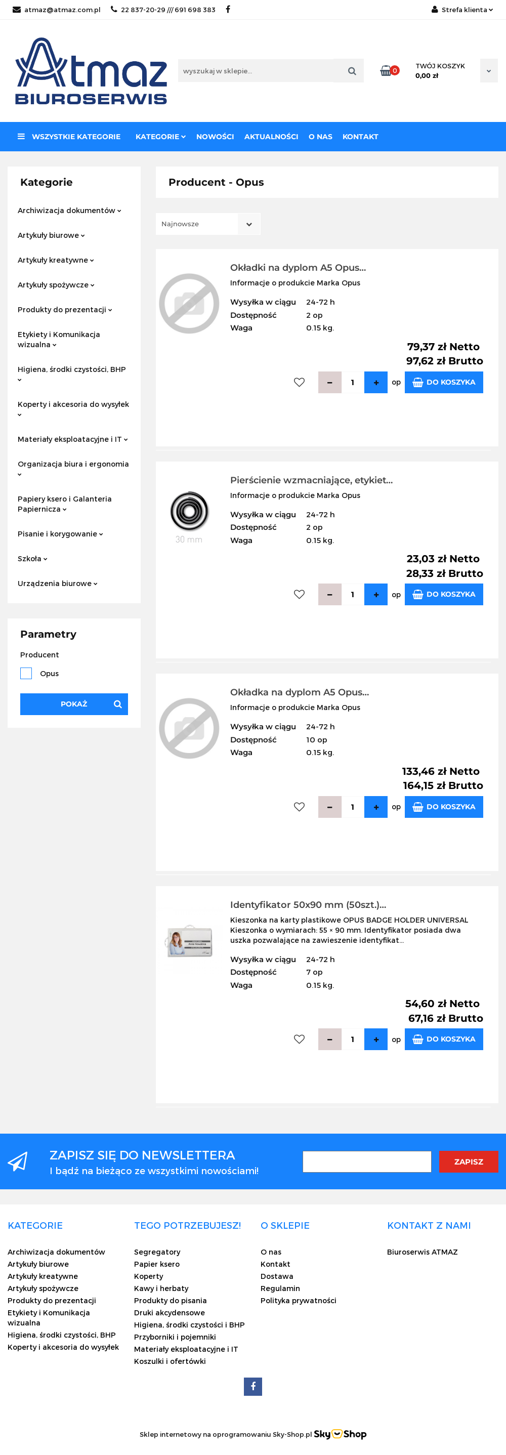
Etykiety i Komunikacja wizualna (59, 339)
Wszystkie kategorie (69, 136)
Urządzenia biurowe (58, 583)
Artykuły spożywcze (56, 284)
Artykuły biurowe (51, 235)
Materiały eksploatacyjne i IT (73, 439)
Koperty (148, 1276)
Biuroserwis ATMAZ (422, 1252)
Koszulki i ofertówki (170, 1361)
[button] (35, 1225)
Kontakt (360, 136)
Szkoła (33, 558)
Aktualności (271, 136)
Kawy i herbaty (161, 1288)
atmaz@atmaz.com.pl (57, 10)
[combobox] (208, 224)
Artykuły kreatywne (56, 260)
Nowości (215, 136)
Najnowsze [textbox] (180, 224)
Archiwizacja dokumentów (69, 210)
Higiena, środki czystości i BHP (189, 1324)
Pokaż (74, 704)
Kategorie (161, 136)
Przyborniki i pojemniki (175, 1337)
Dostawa (277, 1276)
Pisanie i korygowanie (60, 533)
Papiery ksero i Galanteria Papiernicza (65, 503)
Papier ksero (157, 1264)
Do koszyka (444, 382)
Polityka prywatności (298, 1300)
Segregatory (157, 1252)
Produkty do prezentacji (65, 309)
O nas (320, 136)
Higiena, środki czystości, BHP (72, 373)
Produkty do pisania (170, 1300)
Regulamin (280, 1288)
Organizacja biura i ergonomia (73, 468)
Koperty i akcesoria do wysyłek (73, 408)
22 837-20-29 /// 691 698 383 (163, 10)
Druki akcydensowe (169, 1312)
